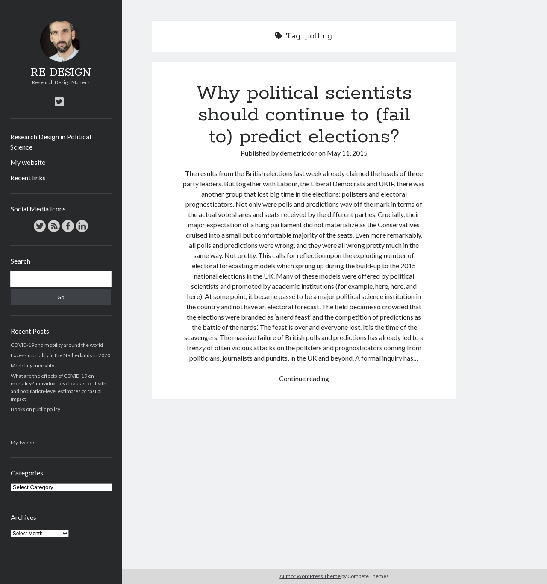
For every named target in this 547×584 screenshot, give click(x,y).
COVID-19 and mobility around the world (57, 345)
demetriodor (298, 153)
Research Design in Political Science (50, 141)
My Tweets (23, 442)
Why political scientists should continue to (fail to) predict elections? (304, 115)
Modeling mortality (32, 365)
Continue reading (304, 378)
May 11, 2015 (347, 153)
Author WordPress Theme (310, 576)
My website (27, 162)
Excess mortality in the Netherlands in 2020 (60, 355)
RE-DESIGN (61, 72)
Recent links (28, 177)
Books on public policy (35, 409)
